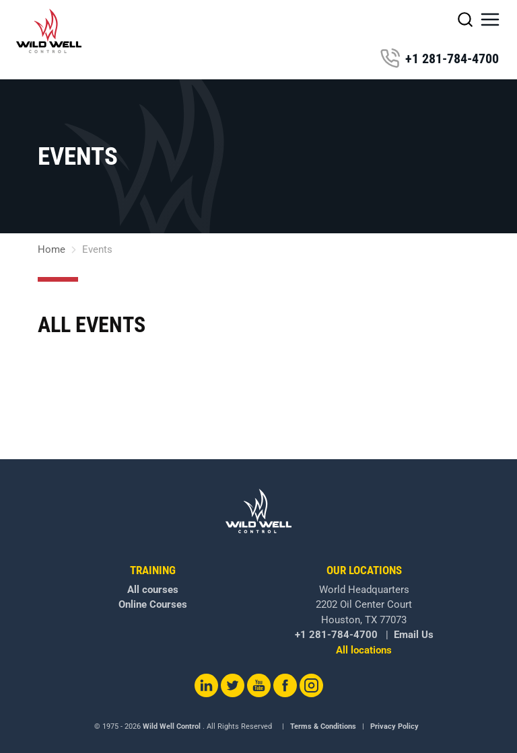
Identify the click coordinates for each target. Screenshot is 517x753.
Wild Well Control (172, 726)
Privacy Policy (394, 726)
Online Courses (152, 604)
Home (51, 250)
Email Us (414, 635)
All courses (152, 590)
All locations (364, 650)
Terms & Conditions (323, 726)
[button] (490, 19)
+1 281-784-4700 (439, 58)
